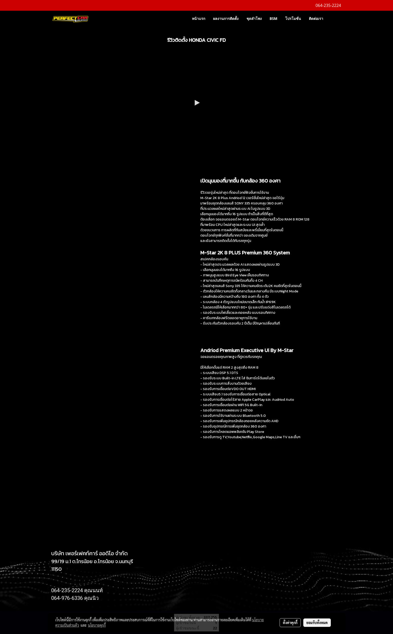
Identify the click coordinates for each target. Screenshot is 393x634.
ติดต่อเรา (316, 18)
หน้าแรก (198, 18)
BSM (273, 18)
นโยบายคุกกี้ (97, 625)
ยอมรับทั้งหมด (317, 622)
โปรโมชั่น (293, 18)
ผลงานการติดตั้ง (226, 18)
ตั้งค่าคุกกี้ (290, 622)
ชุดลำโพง (254, 18)
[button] (335, 18)
